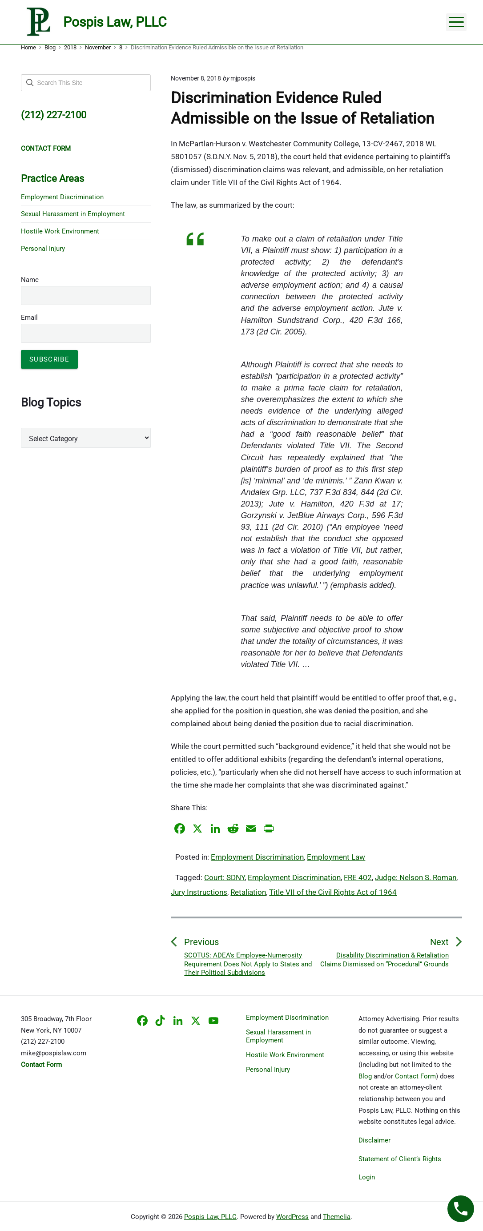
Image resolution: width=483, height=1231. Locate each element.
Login (366, 1177)
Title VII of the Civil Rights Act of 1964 (333, 892)
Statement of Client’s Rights (399, 1159)
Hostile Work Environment (60, 231)
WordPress (292, 1217)
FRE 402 (358, 877)
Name (30, 280)
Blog (365, 1076)
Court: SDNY (224, 877)
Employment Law (336, 857)
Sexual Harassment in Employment (73, 214)
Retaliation (248, 892)
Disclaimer (374, 1140)
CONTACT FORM (46, 149)
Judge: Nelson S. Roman (415, 877)
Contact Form (415, 1076)
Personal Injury (43, 249)
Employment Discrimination (257, 857)
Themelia (336, 1217)
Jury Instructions (199, 892)
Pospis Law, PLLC (210, 1217)
